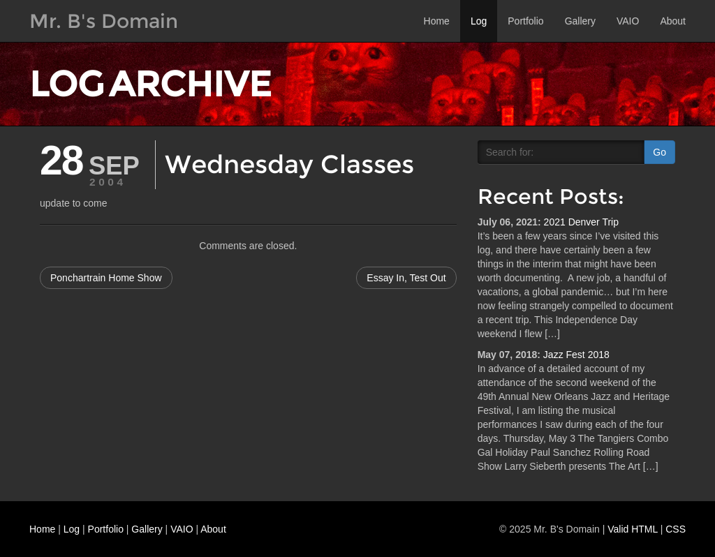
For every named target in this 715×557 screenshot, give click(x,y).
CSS (675, 529)
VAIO (628, 21)
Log (479, 21)
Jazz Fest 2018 (576, 354)
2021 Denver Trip (581, 222)
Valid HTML (632, 529)
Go (659, 152)
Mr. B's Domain (103, 21)
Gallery (580, 21)
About (673, 21)
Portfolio (525, 21)
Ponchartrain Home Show (106, 277)
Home (437, 21)
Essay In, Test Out (406, 277)
